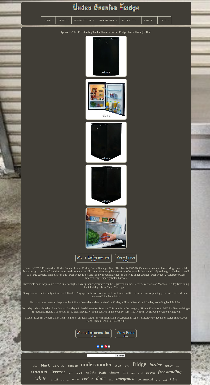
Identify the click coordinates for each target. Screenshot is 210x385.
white (40, 378)
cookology (64, 380)
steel (165, 380)
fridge (139, 364)
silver (35, 366)
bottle (102, 372)
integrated (125, 378)
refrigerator (59, 366)
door (100, 378)
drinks (91, 372)
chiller (114, 372)
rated (140, 373)
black (45, 365)
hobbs (173, 379)
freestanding (170, 371)
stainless (150, 373)
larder (155, 364)
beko (126, 366)
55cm (111, 380)
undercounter (96, 364)
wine (75, 379)
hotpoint (73, 365)
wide (158, 380)
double (79, 373)
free (133, 373)
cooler (87, 378)
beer (71, 373)
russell (54, 379)
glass (118, 365)
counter (39, 371)
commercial (145, 379)
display (169, 365)
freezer (58, 371)
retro (177, 366)
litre (125, 372)
